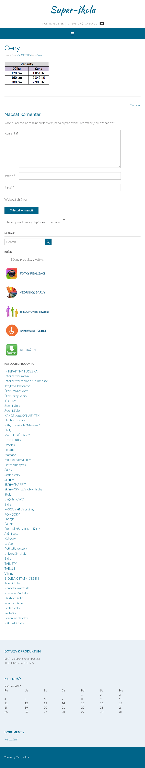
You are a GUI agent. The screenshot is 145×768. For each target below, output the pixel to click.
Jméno (9, 176)
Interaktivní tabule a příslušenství (26, 381)
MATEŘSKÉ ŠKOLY (17, 435)
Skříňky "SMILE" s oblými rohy (23, 489)
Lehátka (9, 449)
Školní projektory (15, 396)
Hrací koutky (12, 439)
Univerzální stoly (15, 553)
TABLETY (10, 563)
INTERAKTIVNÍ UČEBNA (20, 371)
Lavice (8, 543)
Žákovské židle (14, 623)
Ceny (135, 105)
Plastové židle (13, 598)
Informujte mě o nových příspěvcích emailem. (33, 222)
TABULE (9, 568)
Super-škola (72, 9)
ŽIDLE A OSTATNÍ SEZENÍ (21, 578)
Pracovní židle (13, 603)
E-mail (9, 187)
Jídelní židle (12, 410)
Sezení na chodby (16, 618)
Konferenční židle (16, 593)
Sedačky (10, 613)
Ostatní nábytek (15, 465)
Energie (9, 519)
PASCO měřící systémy (19, 509)
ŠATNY (9, 524)
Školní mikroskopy (16, 391)
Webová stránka (15, 199)
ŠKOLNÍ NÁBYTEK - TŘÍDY (22, 529)
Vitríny (8, 573)
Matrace (10, 455)
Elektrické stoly (14, 420)
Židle (7, 504)
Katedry (10, 538)
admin (38, 55)
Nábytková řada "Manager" (22, 425)
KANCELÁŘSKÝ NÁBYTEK (22, 415)
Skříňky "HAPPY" (15, 484)
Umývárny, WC (14, 499)
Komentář (11, 133)
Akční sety (11, 533)
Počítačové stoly (15, 548)
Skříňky (9, 479)
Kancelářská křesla (16, 588)
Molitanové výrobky (17, 459)
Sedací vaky (12, 475)
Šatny (8, 469)
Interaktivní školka (16, 376)
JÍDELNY (10, 401)
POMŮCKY (12, 514)
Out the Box (22, 757)
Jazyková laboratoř (17, 386)
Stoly (7, 430)
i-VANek (9, 445)
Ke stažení (10, 739)
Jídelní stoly (12, 405)
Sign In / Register (53, 23)
